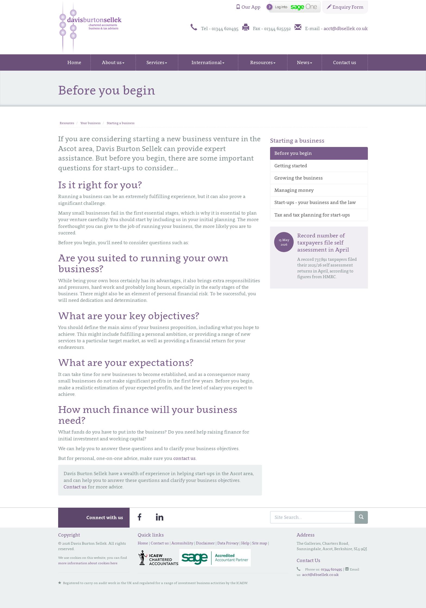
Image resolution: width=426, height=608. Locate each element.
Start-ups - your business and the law (315, 202)
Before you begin (293, 153)
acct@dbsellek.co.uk (346, 28)
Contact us (344, 62)
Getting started (290, 165)
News (304, 62)
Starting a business (120, 123)
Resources (262, 62)
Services (156, 62)
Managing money (294, 190)
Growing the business (298, 178)
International (208, 62)
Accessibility (182, 543)
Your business (90, 123)
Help (245, 543)
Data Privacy (228, 543)
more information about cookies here (87, 563)
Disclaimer (205, 543)
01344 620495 (331, 569)
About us (113, 62)
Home (74, 62)
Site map (259, 543)
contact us (184, 458)
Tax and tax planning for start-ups (312, 215)
